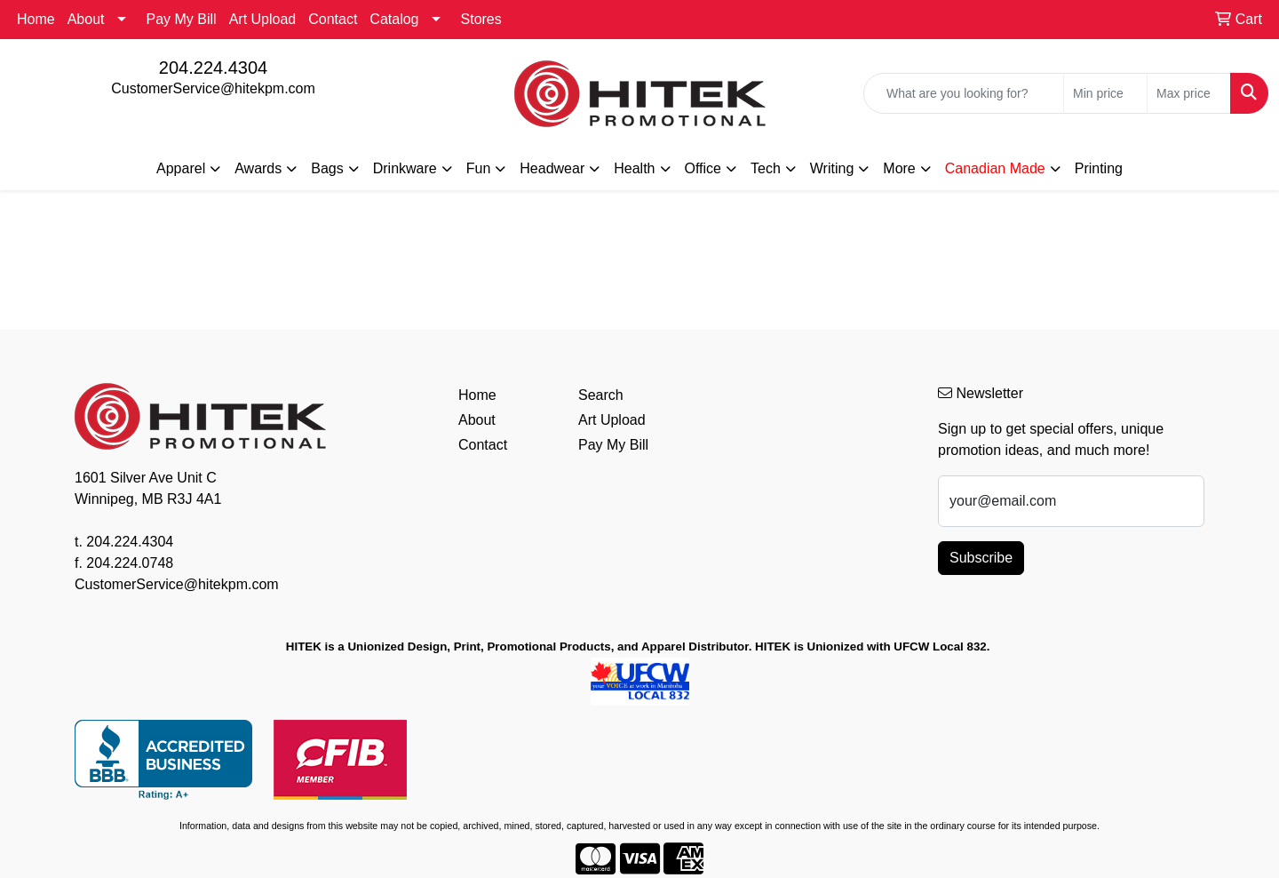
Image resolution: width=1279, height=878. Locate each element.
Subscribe (981, 557)
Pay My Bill (182, 19)
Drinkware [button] (405, 168)
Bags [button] (327, 168)
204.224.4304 (213, 67)
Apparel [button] (180, 168)
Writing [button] (832, 168)
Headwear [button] (552, 168)
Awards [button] (258, 168)
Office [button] (703, 168)
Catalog (393, 19)
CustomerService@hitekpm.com (213, 88)
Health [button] (634, 168)
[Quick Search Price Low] (1105, 93)
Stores (481, 19)
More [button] (899, 168)
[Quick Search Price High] (1189, 93)
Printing (1099, 168)
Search (601, 395)
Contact (332, 19)
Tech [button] (766, 168)
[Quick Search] (963, 93)
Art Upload (263, 19)
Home (36, 19)
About (86, 19)
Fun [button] (478, 168)
